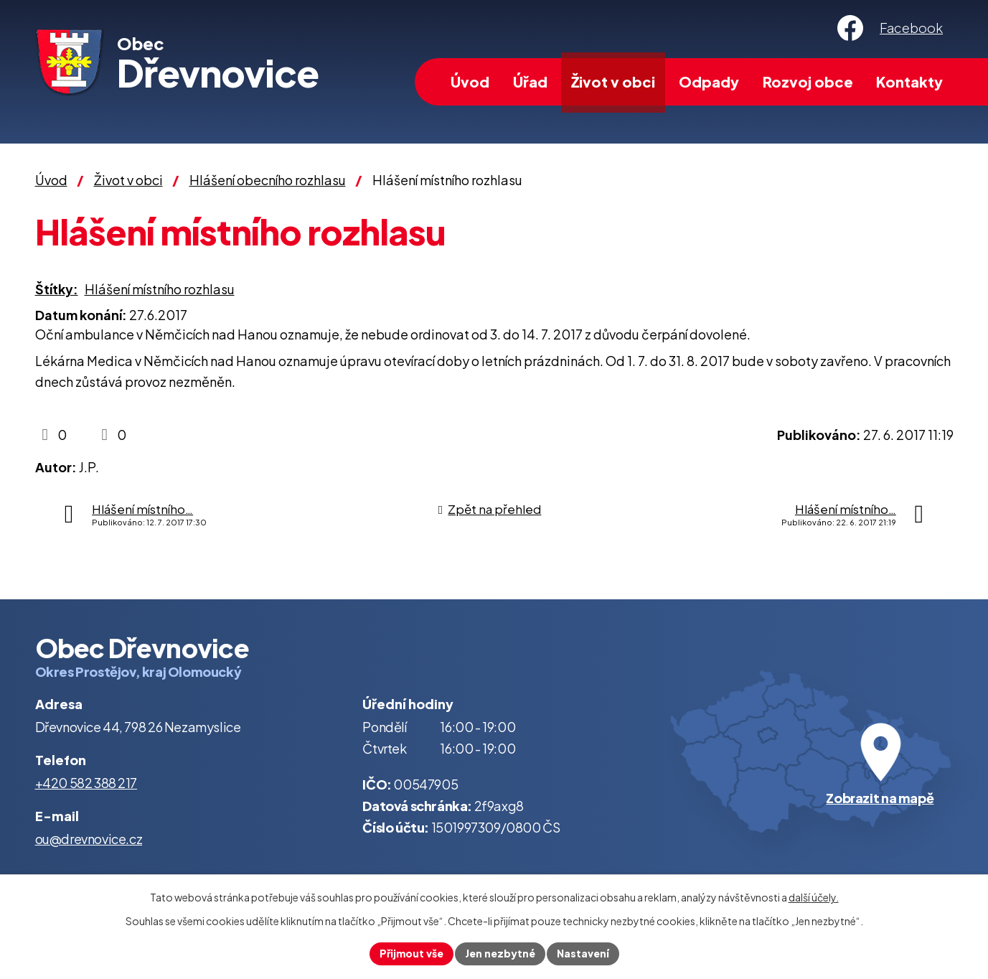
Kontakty (909, 81)
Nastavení (583, 953)
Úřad (530, 81)
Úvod (470, 81)
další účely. (814, 897)
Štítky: (56, 289)
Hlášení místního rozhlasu (160, 289)
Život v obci (613, 81)
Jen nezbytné (500, 953)
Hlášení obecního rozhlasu (267, 180)
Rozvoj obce (808, 81)
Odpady (709, 81)
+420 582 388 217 (86, 782)
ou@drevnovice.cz (89, 838)
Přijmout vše (411, 953)
